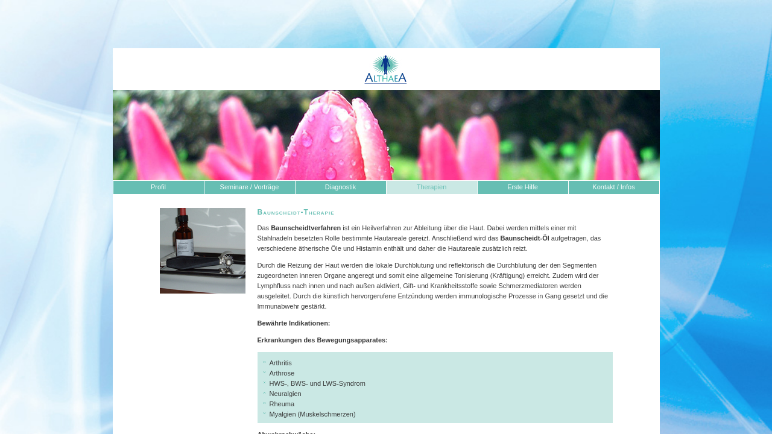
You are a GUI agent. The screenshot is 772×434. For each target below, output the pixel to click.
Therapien (432, 186)
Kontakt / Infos (613, 186)
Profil (158, 186)
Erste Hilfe (522, 186)
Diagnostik (340, 186)
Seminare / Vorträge (249, 186)
